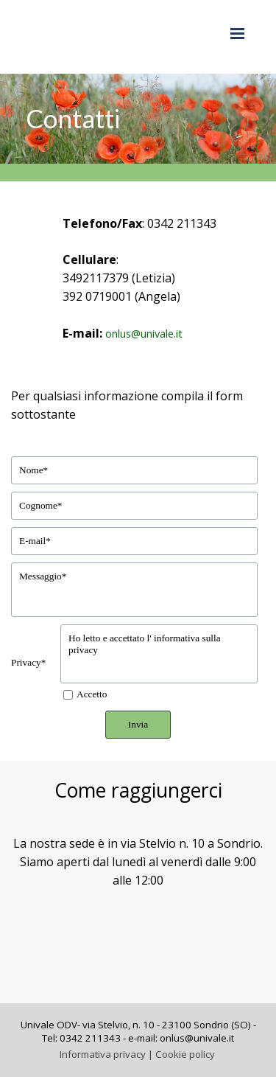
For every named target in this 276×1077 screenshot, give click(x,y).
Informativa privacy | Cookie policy (137, 1054)
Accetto (92, 694)
